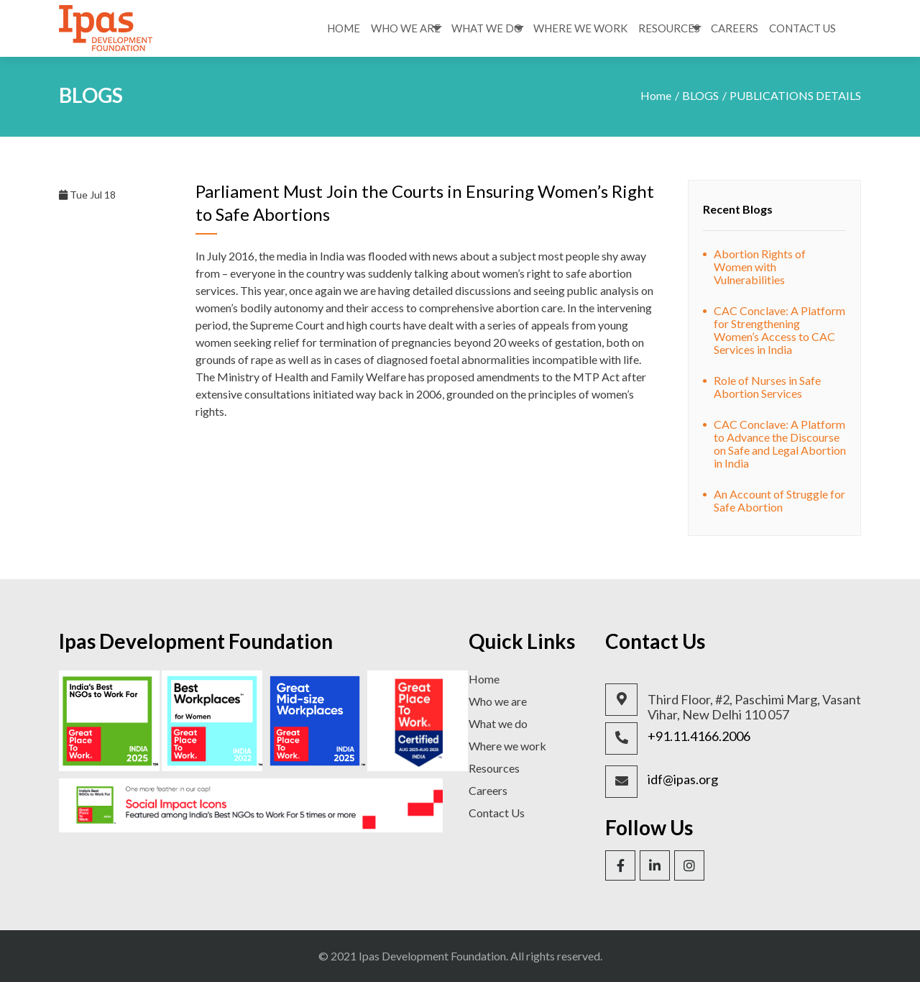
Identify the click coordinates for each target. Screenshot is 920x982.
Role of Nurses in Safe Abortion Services (767, 386)
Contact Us (802, 28)
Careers (734, 28)
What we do (498, 723)
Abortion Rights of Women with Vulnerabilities (760, 266)
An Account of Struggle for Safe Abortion (779, 500)
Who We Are (406, 28)
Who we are (498, 701)
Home (343, 28)
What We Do (487, 28)
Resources (669, 28)
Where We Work (580, 28)
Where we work (507, 746)
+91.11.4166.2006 (699, 736)
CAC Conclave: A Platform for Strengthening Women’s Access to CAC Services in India (779, 330)
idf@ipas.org (683, 779)
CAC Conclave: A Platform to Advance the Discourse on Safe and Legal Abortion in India (780, 443)
